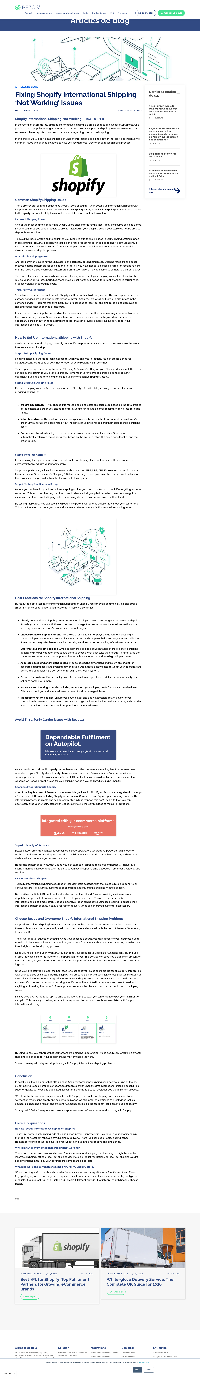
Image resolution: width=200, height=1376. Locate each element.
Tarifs (85, 13)
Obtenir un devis (128, 1353)
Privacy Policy (144, 1362)
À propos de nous (160, 1353)
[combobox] (9, 1373)
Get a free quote (40, 1110)
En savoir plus (29, 1297)
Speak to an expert (26, 1063)
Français (7, 1373)
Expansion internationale (67, 13)
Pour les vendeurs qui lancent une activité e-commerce (72, 1354)
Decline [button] (148, 1370)
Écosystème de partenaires (165, 1357)
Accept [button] (137, 1370)
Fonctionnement (44, 13)
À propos (122, 13)
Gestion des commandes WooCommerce (100, 1358)
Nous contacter (128, 1357)
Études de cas (99, 13)
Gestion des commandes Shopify (104, 1353)
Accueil (28, 13)
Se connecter (145, 13)
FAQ (112, 13)
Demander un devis (171, 13)
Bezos (18, 1183)
